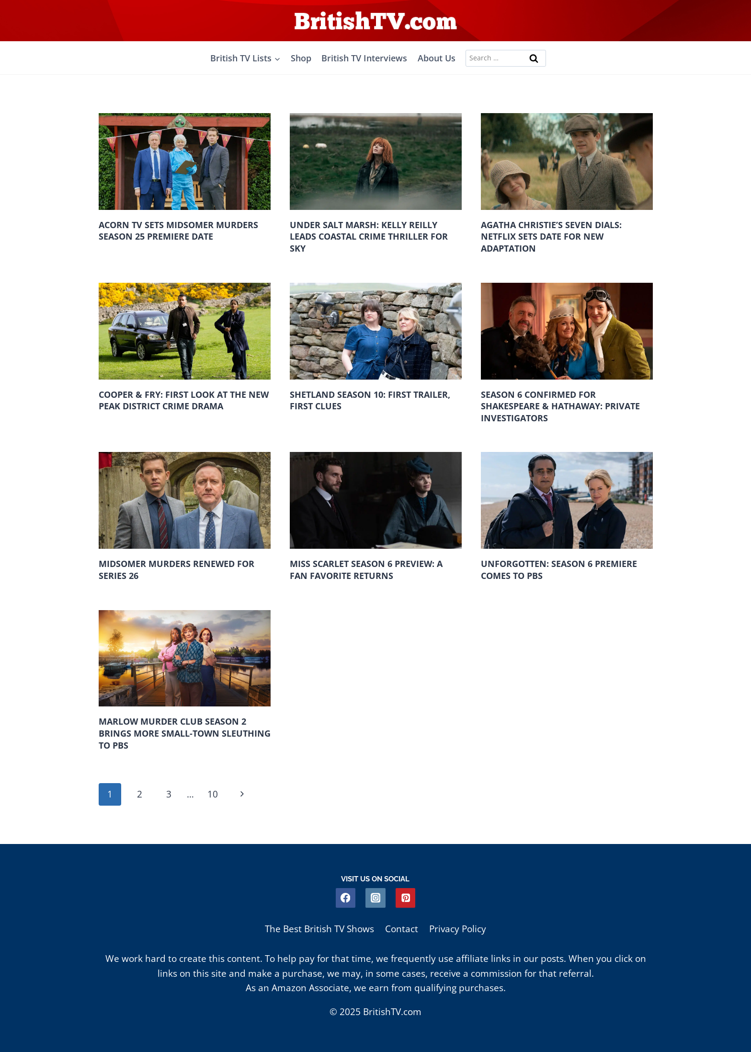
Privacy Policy (457, 929)
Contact (401, 929)
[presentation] (185, 161)
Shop (301, 58)
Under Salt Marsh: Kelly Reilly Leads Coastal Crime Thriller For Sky (369, 236)
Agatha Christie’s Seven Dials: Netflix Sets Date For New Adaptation (551, 236)
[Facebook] (345, 898)
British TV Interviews (364, 58)
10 (213, 794)
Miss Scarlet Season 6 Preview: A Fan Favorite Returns (366, 570)
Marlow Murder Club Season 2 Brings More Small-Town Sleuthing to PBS (185, 733)
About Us (436, 58)
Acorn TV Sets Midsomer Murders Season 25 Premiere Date (178, 231)
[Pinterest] (405, 898)
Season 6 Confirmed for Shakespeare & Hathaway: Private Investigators (560, 406)
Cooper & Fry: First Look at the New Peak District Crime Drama (184, 400)
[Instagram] (375, 898)
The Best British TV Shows (319, 929)
